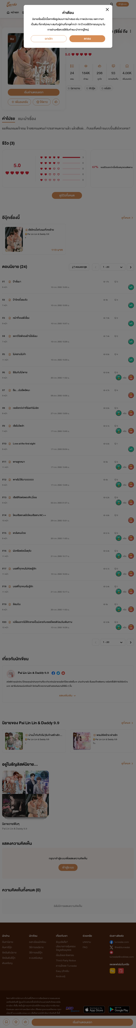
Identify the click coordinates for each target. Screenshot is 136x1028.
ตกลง (87, 38)
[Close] (107, 9)
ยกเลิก (49, 38)
